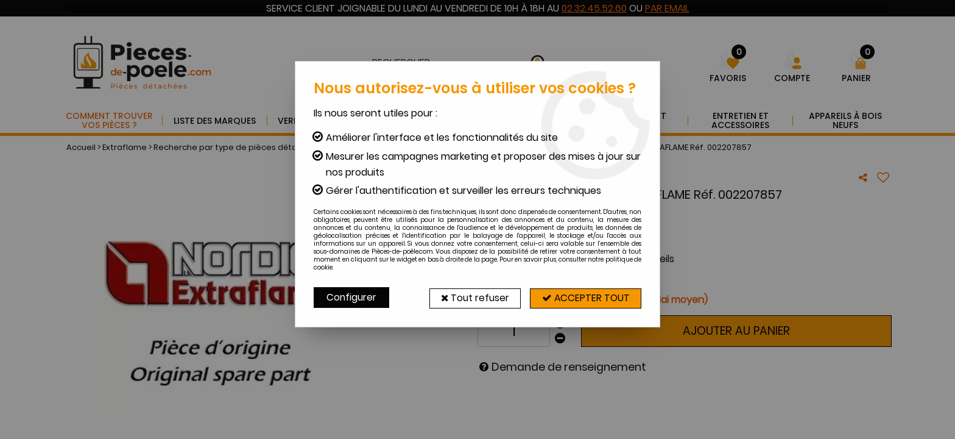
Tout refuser (470, 297)
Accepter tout (584, 297)
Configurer (352, 297)
